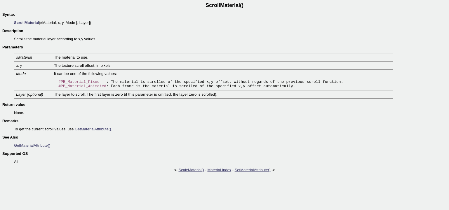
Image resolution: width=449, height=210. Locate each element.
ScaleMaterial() (191, 170)
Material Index (219, 170)
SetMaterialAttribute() (253, 170)
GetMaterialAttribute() (93, 129)
